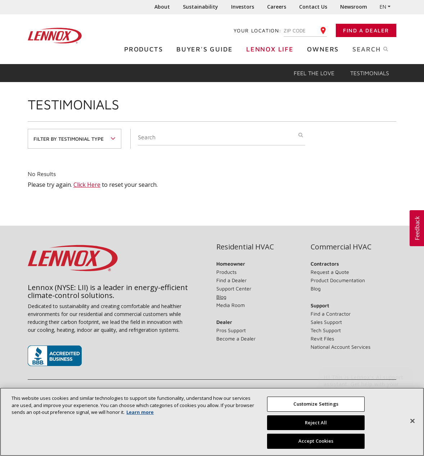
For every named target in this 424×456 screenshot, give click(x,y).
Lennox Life (271, 49)
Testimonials (369, 73)
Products (145, 49)
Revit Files (322, 338)
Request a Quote (330, 272)
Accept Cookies (316, 441)
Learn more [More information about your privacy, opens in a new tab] (140, 412)
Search (377, 49)
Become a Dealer (236, 338)
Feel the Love (314, 73)
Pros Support (231, 330)
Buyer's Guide (206, 49)
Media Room (230, 305)
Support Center (233, 288)
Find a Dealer (366, 30)
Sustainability (200, 6)
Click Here (86, 185)
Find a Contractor (331, 314)
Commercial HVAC (341, 247)
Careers (276, 6)
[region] (212, 422)
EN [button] (382, 6)
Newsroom (353, 6)
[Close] (412, 421)
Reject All (316, 422)
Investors (242, 6)
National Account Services (340, 347)
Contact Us (313, 6)
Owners (324, 49)
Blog (221, 297)
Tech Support (326, 330)
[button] (417, 228)
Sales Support (326, 322)
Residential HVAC (245, 247)
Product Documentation (338, 280)
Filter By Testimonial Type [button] (68, 139)
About (162, 6)
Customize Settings (315, 404)
